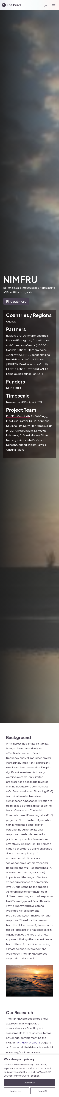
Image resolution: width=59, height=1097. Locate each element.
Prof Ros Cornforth (18, 416)
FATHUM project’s (28, 1042)
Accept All (29, 1082)
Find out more (16, 301)
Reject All (42, 1091)
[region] (29, 1075)
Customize (15, 1091)
